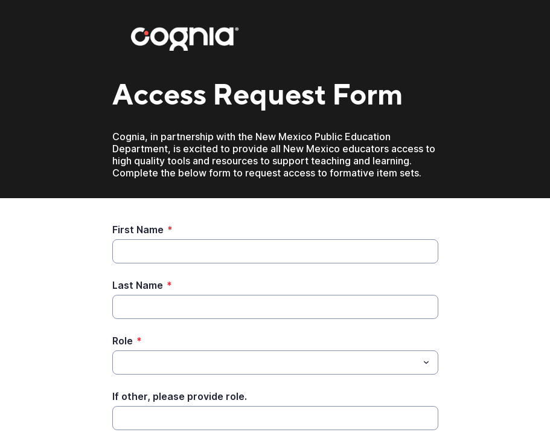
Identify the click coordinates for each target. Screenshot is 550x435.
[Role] (265, 362)
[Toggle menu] (426, 362)
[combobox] (275, 362)
